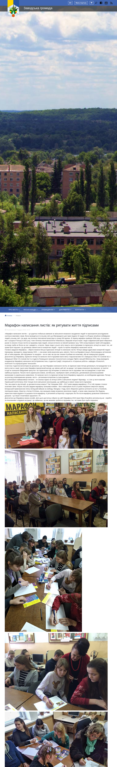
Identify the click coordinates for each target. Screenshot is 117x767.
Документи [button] (65, 310)
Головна (8, 315)
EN (70, 3)
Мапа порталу (81, 3)
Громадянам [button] (48, 310)
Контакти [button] (80, 310)
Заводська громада (38, 8)
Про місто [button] (14, 310)
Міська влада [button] (30, 310)
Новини (18, 315)
